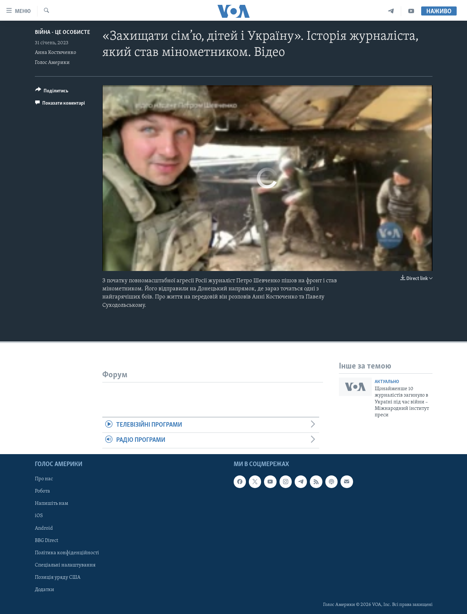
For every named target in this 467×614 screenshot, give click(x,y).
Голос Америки (52, 62)
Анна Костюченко (55, 52)
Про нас (44, 479)
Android (44, 528)
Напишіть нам (51, 503)
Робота (42, 491)
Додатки (44, 589)
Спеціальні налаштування (65, 564)
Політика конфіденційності (67, 552)
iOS (39, 515)
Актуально (387, 382)
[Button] (52, 92)
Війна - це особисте (62, 32)
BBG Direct (46, 540)
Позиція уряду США (57, 577)
